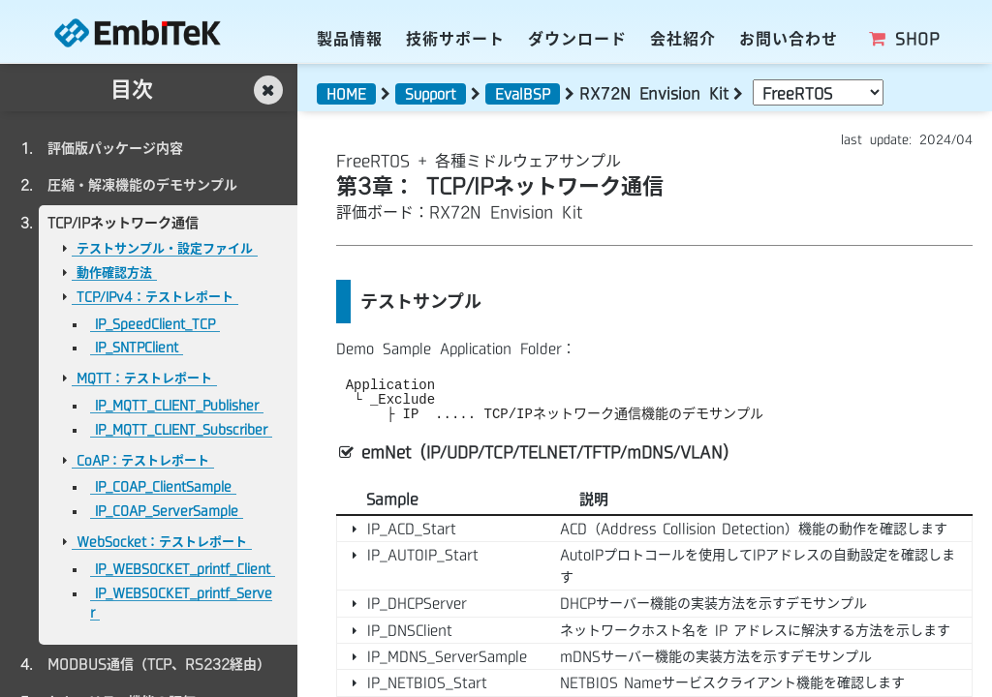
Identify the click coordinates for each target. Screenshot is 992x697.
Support (430, 94)
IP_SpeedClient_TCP (155, 324)
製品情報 (350, 38)
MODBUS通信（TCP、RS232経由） (158, 664)
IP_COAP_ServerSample (166, 510)
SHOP (903, 38)
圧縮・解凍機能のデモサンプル (142, 185)
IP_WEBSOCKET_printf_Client (182, 568)
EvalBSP (522, 94)
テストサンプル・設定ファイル (165, 248)
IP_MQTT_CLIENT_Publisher (177, 405)
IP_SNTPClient (136, 347)
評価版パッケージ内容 (115, 148)
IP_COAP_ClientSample (163, 486)
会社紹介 (683, 38)
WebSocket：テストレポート (162, 541)
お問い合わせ (788, 38)
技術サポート (455, 38)
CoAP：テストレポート (143, 460)
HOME (346, 94)
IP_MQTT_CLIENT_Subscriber (181, 429)
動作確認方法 (114, 272)
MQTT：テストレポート (144, 378)
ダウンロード (577, 38)
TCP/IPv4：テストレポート (155, 296)
